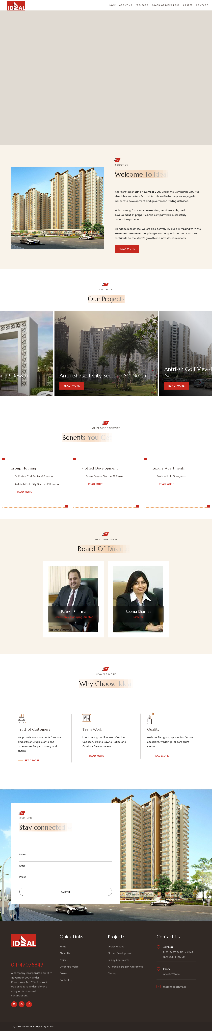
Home (112, 5)
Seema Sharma (138, 611)
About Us (125, 5)
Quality (153, 729)
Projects (142, 5)
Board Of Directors (166, 5)
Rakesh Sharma (73, 611)
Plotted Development (99, 468)
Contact (202, 5)
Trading (112, 973)
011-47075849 (27, 964)
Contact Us (66, 980)
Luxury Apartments (168, 468)
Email (22, 865)
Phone (22, 877)
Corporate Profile (69, 966)
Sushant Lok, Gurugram (171, 476)
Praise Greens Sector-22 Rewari (105, 476)
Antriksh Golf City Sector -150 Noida (37, 484)
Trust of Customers (34, 729)
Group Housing (23, 468)
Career (188, 5)
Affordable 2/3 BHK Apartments (125, 966)
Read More (127, 248)
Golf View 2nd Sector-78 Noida (34, 476)
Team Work (92, 729)
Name (22, 854)
